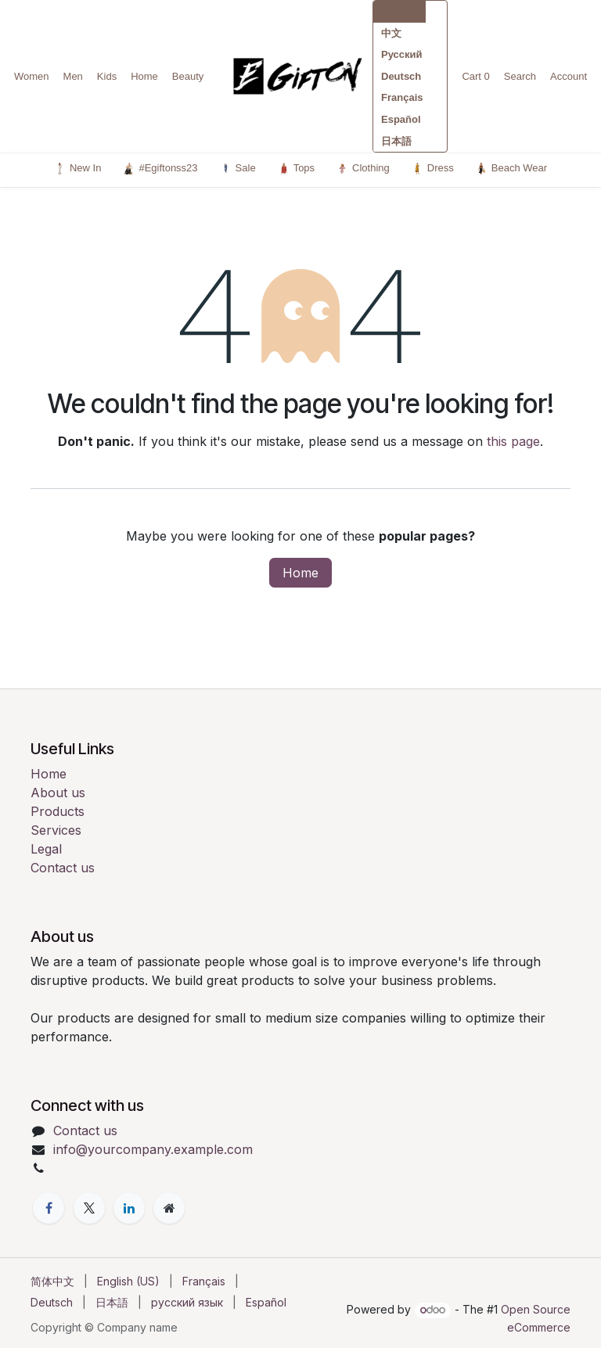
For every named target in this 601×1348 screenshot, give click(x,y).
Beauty (187, 76)
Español (401, 119)
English (399, 11)
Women (31, 76)
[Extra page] (169, 1208)
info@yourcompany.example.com (153, 1149)
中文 (391, 33)
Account (568, 76)
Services (56, 830)
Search (520, 76)
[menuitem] (52, 1281)
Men (73, 76)
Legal (46, 849)
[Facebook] (48, 1208)
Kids (107, 76)
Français (402, 97)
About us (58, 792)
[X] (89, 1208)
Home (144, 76)
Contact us (63, 867)
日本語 (396, 141)
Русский (402, 54)
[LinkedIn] (129, 1208)
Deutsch (401, 76)
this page (513, 441)
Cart (475, 76)
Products (58, 811)
